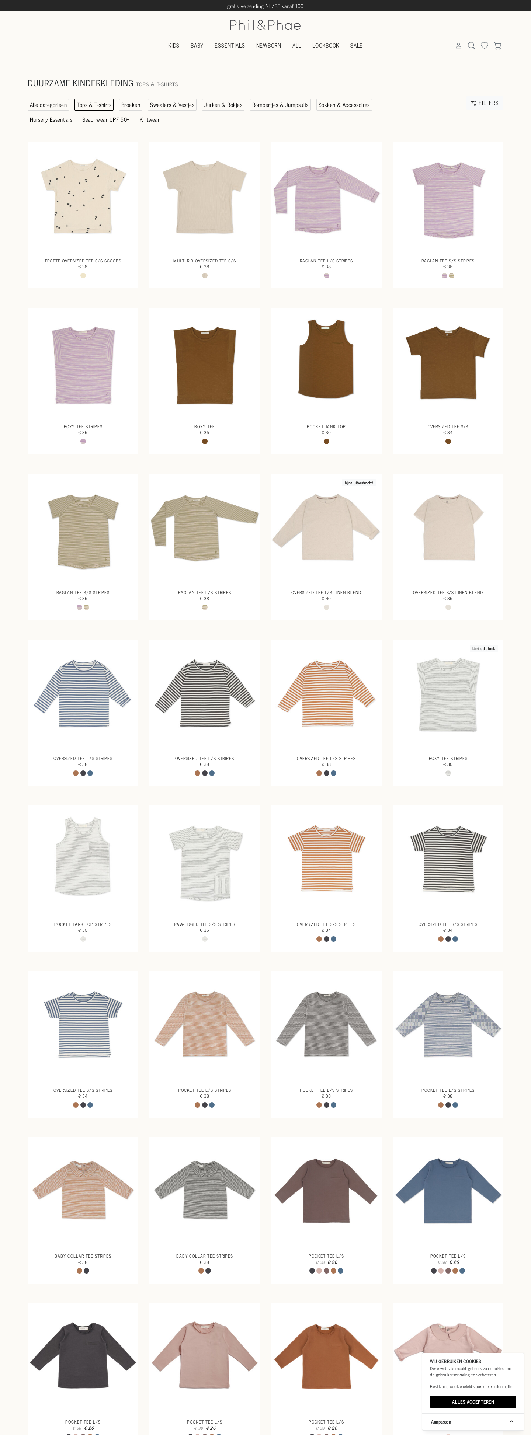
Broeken (130, 104)
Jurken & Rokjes (223, 104)
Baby (197, 45)
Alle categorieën (48, 104)
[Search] (458, 45)
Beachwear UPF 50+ (106, 119)
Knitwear (150, 119)
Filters (485, 102)
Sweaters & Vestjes (172, 104)
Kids (174, 45)
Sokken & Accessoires (344, 104)
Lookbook (325, 45)
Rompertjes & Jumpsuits (280, 104)
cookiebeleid (461, 1386)
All (296, 45)
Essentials (230, 45)
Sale (356, 45)
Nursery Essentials (51, 119)
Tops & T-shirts (94, 104)
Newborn (268, 45)
